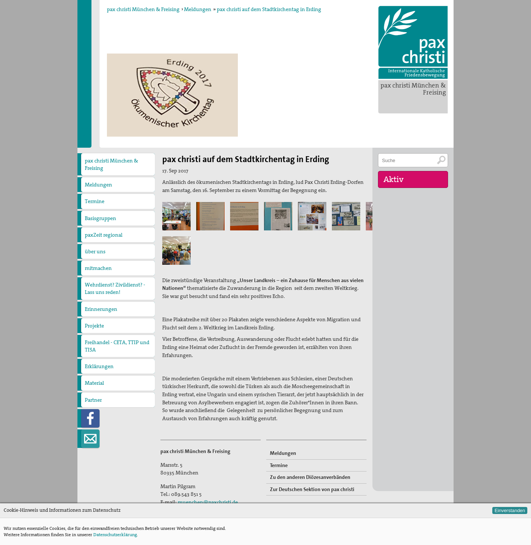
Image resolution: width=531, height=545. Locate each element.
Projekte (94, 325)
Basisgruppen (100, 218)
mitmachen (98, 268)
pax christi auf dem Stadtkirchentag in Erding (269, 9)
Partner (93, 400)
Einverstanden (509, 510)
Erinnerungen (101, 309)
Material (94, 383)
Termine (94, 201)
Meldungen (197, 9)
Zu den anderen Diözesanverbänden (310, 477)
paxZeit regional (103, 235)
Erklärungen (99, 366)
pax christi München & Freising (413, 88)
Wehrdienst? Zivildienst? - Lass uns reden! (115, 288)
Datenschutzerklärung (115, 535)
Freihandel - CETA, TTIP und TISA (117, 346)
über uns (95, 251)
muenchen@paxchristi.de (208, 502)
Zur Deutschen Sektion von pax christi (312, 489)
